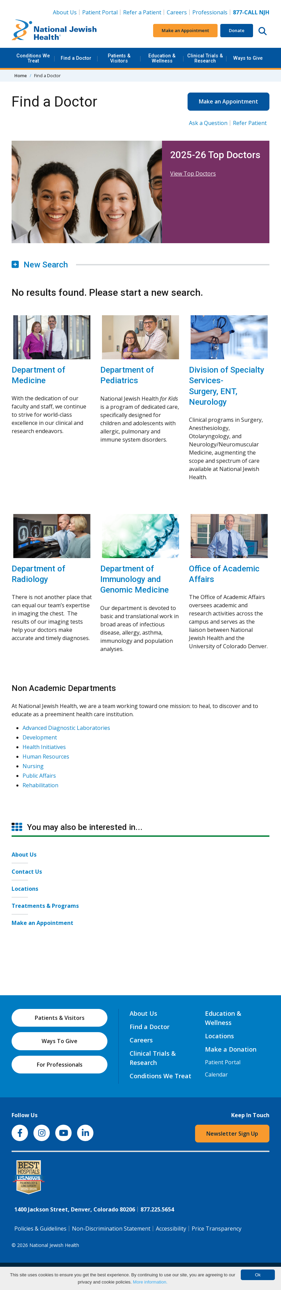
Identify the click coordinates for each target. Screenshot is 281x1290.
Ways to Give (248, 58)
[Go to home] (54, 30)
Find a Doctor (76, 58)
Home (20, 75)
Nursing (33, 766)
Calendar (216, 1074)
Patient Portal (100, 12)
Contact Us (27, 871)
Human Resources (46, 756)
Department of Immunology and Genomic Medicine (134, 579)
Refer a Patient (142, 12)
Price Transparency (216, 1228)
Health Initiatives (44, 747)
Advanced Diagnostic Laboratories (66, 728)
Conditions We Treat (33, 58)
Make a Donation (230, 1049)
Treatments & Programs (45, 906)
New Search (40, 264)
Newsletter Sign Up (232, 1133)
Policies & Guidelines (40, 1228)
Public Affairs (39, 775)
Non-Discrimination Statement (111, 1228)
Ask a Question (208, 123)
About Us (65, 12)
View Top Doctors (193, 173)
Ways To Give (59, 1041)
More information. (150, 1282)
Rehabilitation (40, 785)
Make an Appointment (185, 30)
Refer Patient (250, 123)
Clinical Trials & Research (205, 58)
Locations (25, 888)
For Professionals (60, 1064)
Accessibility (171, 1228)
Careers (178, 12)
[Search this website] (262, 31)
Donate (237, 30)
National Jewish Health (54, 1245)
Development (40, 737)
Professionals (209, 12)
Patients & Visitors (119, 58)
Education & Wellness (162, 58)
